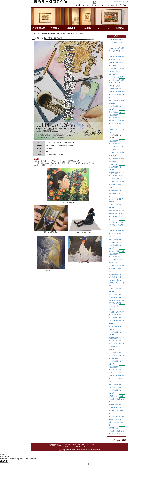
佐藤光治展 (112, 65)
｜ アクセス (109, 5)
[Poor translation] (5, 461)
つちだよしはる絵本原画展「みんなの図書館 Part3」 (116, 233)
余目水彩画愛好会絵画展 (116, 100)
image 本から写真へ (115, 86)
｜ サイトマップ (96, 5)
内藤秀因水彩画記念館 (49, 33)
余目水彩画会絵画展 (115, 190)
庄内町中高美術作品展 (116, 39)
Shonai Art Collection (115, 178)
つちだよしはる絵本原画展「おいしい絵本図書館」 (116, 378)
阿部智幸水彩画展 (114, 428)
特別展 (60, 33)
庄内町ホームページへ (83, 5)
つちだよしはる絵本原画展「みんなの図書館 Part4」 (116, 184)
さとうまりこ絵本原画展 (116, 222)
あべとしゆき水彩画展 (116, 77)
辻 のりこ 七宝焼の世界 (117, 251)
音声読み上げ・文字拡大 (120, 1)
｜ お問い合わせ (120, 5)
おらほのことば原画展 (116, 349)
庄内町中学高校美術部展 (116, 62)
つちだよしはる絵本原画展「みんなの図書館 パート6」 (117, 94)
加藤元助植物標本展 (115, 277)
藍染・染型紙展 (113, 74)
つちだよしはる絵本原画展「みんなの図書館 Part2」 (116, 268)
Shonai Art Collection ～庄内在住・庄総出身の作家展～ (117, 283)
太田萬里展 (112, 103)
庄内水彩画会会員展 (115, 89)
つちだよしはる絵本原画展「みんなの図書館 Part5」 (116, 123)
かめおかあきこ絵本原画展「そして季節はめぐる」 (116, 51)
